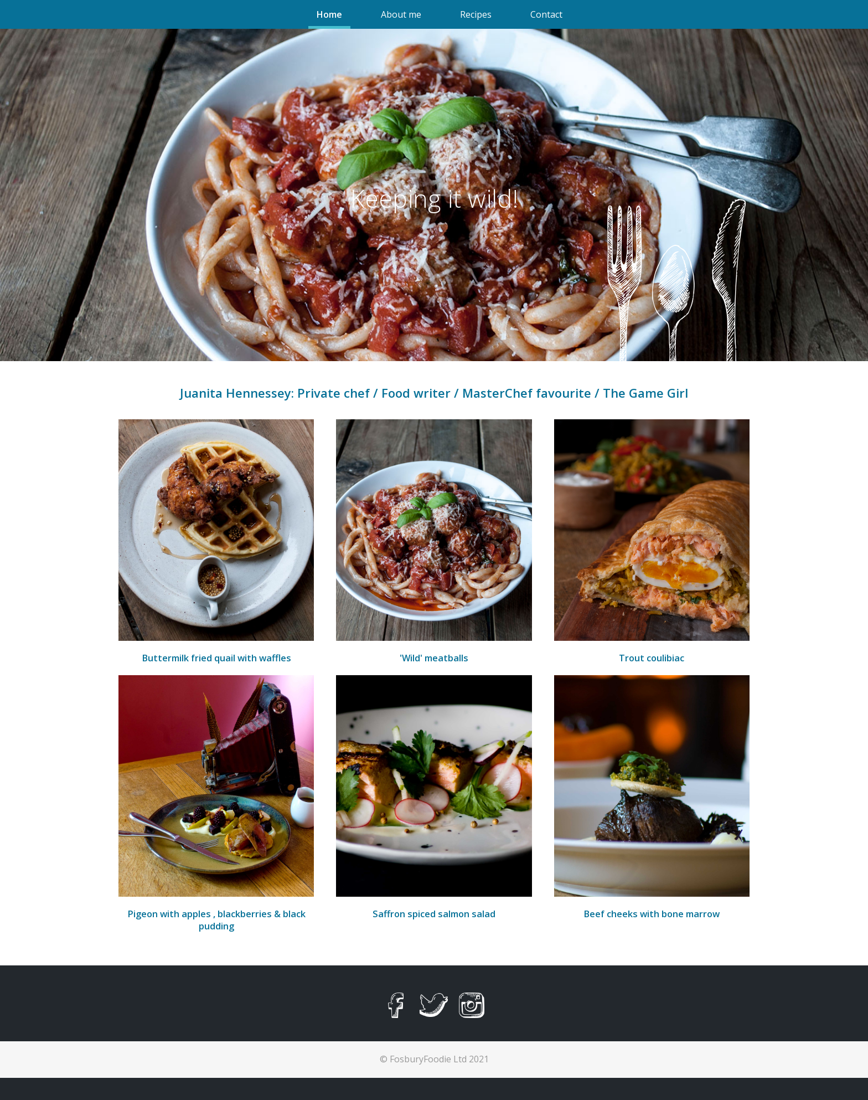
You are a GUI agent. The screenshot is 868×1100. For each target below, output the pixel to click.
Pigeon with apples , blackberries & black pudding (216, 920)
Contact (546, 14)
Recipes (476, 14)
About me (401, 14)
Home (329, 14)
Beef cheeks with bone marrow (651, 914)
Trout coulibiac (651, 658)
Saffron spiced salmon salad (434, 914)
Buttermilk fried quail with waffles (216, 658)
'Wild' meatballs (434, 658)
